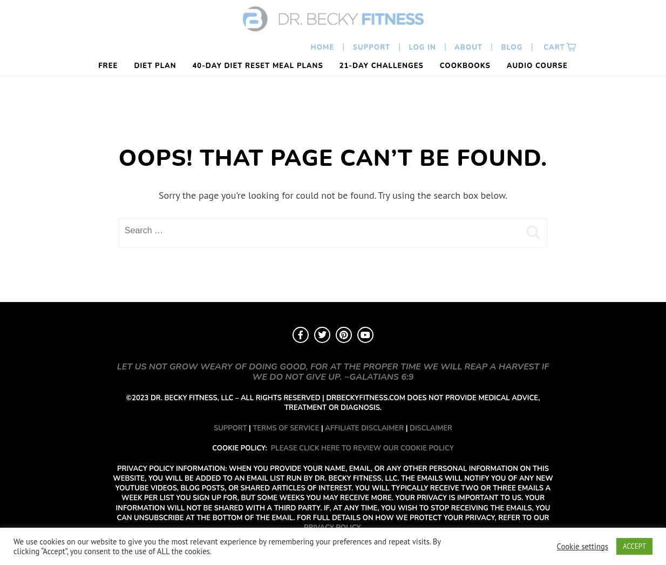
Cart (553, 47)
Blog (511, 47)
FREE (108, 66)
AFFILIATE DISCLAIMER (364, 428)
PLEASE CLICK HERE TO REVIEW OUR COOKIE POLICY (362, 448)
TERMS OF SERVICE (286, 428)
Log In (422, 47)
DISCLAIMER (431, 428)
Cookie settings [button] (582, 546)
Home (323, 47)
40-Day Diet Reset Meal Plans (258, 66)
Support (372, 47)
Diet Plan (155, 66)
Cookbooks (465, 66)
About (468, 47)
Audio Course (537, 66)
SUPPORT (230, 428)
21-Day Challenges (381, 66)
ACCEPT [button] (634, 546)
